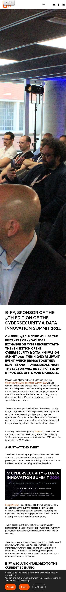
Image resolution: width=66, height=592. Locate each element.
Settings (39, 587)
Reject (24, 587)
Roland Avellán (12, 505)
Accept (10, 587)
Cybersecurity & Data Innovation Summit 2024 (26, 383)
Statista (38, 431)
